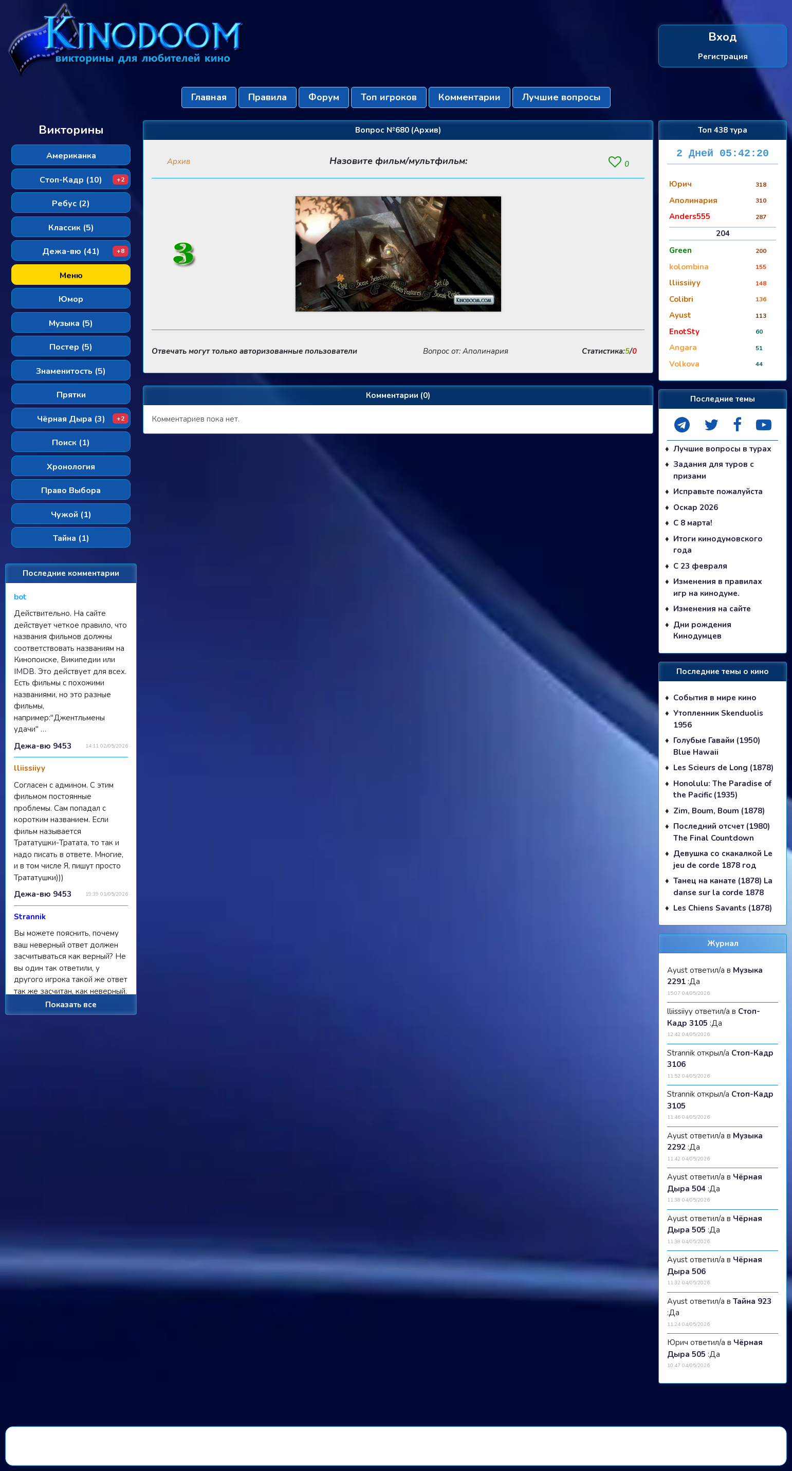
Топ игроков (389, 97)
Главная (209, 97)
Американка (71, 155)
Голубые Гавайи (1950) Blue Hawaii (716, 746)
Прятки (71, 395)
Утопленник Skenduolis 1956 (718, 719)
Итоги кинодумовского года (718, 545)
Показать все (71, 1005)
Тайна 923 (752, 1301)
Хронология (71, 467)
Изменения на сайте (712, 609)
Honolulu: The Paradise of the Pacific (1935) (722, 789)
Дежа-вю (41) (85, 251)
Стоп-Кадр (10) (84, 180)
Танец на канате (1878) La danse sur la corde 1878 (722, 887)
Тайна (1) (71, 538)
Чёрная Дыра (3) (83, 419)
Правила (267, 97)
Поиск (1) (71, 442)
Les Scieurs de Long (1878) (723, 767)
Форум (323, 97)
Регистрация (723, 56)
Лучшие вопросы (561, 97)
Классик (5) (71, 227)
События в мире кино (715, 698)
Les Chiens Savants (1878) (722, 908)
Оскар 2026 (695, 507)
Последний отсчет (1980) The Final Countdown (721, 832)
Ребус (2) (71, 203)
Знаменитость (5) (71, 371)
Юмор (71, 299)
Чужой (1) (71, 514)
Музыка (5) (71, 323)
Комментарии (469, 97)
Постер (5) (71, 347)
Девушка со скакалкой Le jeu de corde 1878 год (722, 859)
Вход (722, 37)
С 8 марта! (692, 523)
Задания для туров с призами (713, 470)
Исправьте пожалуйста (718, 491)
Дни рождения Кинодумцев (702, 631)
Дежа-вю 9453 (42, 746)
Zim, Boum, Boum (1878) (719, 811)
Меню (71, 275)
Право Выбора (71, 490)
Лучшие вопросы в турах (722, 449)
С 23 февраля (700, 566)
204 (723, 233)
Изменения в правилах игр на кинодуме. (717, 587)
